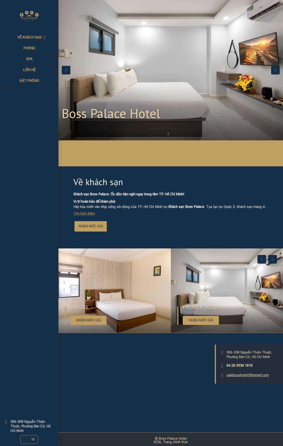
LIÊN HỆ (29, 70)
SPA (29, 59)
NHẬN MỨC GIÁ (90, 226)
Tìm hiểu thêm (84, 213)
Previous (66, 70)
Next (275, 70)
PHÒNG (29, 48)
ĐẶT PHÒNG (29, 81)
